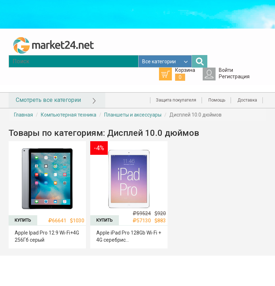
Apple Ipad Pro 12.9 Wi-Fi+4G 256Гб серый (47, 236)
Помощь (216, 100)
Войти (226, 70)
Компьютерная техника (68, 115)
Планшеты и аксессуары (132, 115)
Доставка (247, 100)
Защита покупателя (176, 100)
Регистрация (234, 76)
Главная (23, 115)
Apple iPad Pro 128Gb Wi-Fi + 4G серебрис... (128, 236)
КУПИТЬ (23, 220)
